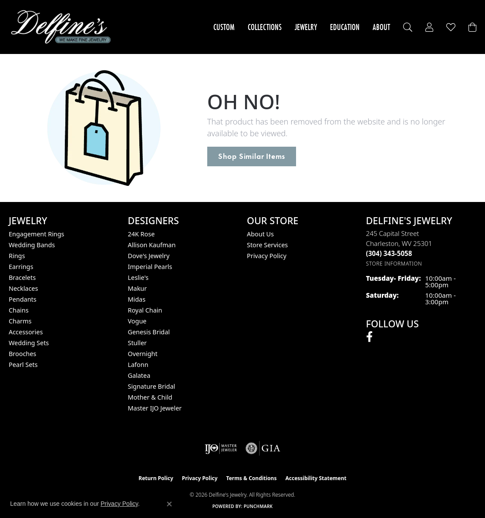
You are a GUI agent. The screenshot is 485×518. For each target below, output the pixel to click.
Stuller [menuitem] (137, 343)
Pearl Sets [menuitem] (23, 364)
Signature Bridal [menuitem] (151, 386)
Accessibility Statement (315, 478)
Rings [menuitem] (17, 256)
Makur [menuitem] (137, 288)
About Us (260, 234)
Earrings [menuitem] (21, 266)
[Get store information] (394, 263)
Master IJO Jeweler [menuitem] (155, 408)
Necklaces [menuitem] (23, 288)
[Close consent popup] (169, 504)
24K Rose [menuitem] (141, 234)
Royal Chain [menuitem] (145, 310)
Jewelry (306, 27)
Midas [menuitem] (137, 299)
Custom (224, 27)
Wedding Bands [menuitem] (32, 245)
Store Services (267, 245)
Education (345, 27)
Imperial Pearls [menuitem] (150, 266)
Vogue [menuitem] (137, 321)
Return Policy (155, 478)
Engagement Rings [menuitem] (36, 234)
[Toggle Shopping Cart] (472, 27)
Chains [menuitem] (19, 310)
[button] (407, 27)
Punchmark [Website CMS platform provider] (258, 506)
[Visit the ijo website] (221, 448)
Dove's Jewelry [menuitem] (149, 256)
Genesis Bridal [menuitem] (149, 332)
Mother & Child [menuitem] (150, 397)
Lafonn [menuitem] (138, 364)
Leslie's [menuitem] (138, 277)
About (381, 27)
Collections (265, 27)
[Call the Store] (389, 253)
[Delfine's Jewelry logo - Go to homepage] (63, 27)
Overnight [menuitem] (143, 354)
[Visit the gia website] (263, 448)
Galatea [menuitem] (139, 375)
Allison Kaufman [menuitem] (152, 245)
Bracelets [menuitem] (22, 277)
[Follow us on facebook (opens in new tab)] (369, 337)
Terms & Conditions (251, 478)
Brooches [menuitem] (22, 354)
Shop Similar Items (251, 156)
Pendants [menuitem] (23, 299)
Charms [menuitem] (20, 321)
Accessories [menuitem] (26, 332)
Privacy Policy (266, 256)
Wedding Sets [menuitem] (29, 343)
